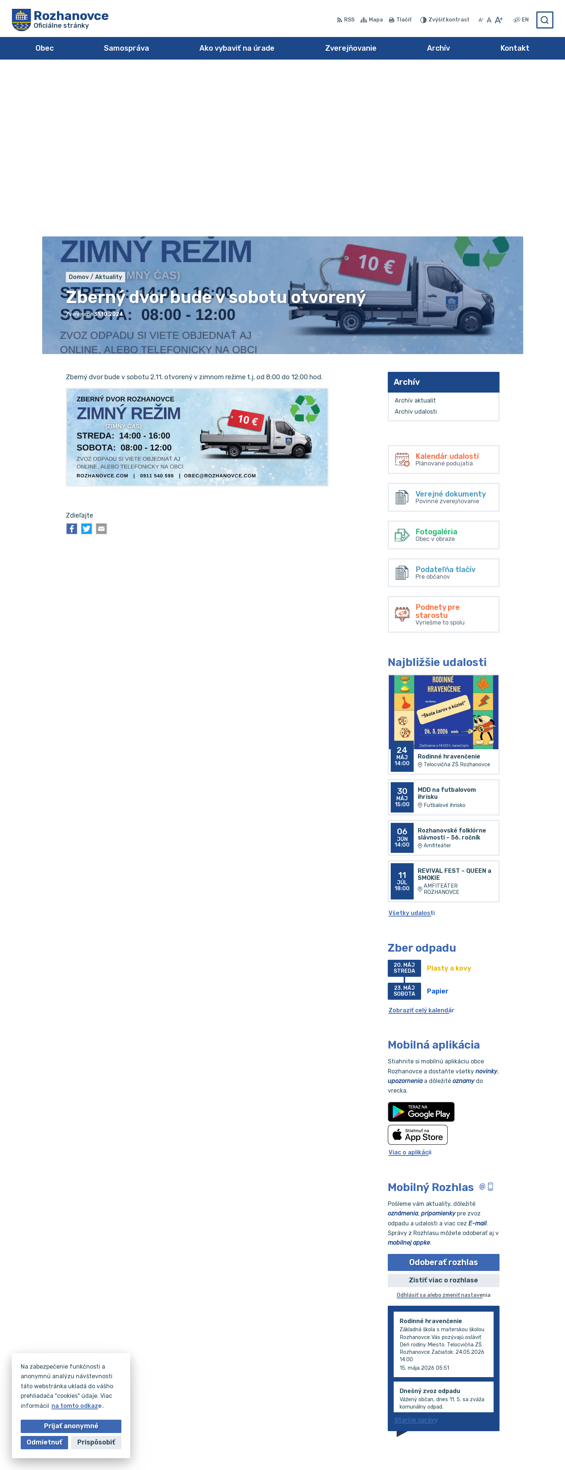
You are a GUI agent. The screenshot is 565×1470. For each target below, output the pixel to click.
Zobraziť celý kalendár (421, 844)
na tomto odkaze (76, 1405)
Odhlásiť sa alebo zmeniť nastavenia (444, 1129)
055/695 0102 (505, 1392)
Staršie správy (416, 1254)
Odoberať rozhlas (443, 1096)
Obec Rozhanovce (426, 1449)
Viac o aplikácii (410, 986)
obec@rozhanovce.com (518, 1409)
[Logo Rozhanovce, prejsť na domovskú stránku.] (60, 20)
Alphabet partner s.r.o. (311, 1449)
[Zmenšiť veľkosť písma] (481, 20)
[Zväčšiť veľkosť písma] (498, 20)
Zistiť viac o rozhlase (443, 1114)
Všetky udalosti (412, 747)
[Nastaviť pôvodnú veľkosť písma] (489, 20)
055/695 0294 (506, 1401)
